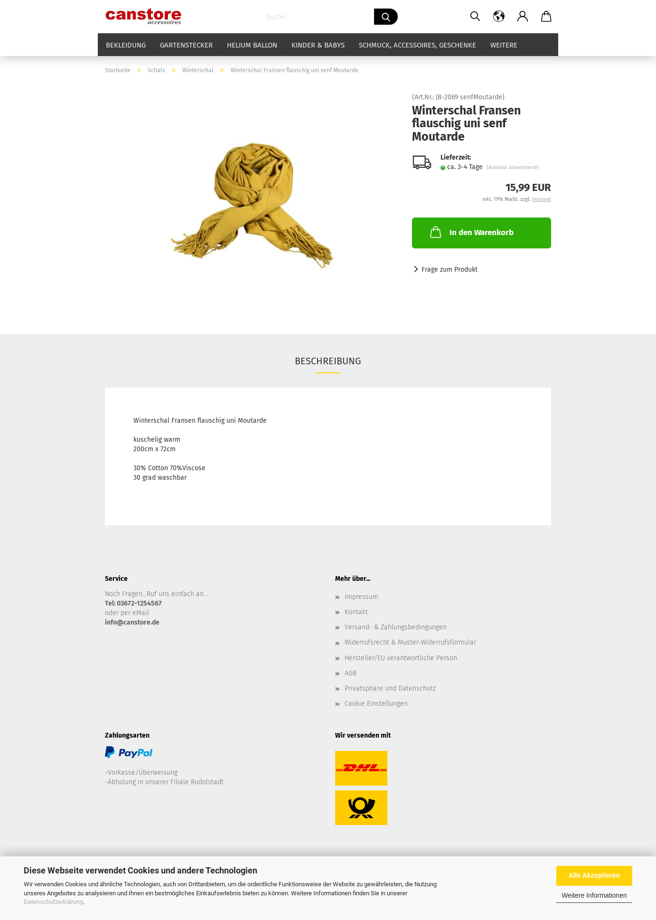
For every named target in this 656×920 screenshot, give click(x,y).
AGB (350, 673)
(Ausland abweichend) (513, 167)
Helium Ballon (252, 45)
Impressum (361, 597)
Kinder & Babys (318, 45)
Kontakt (356, 612)
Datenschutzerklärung (53, 901)
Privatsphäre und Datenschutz (390, 688)
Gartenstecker (186, 45)
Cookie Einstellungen (376, 704)
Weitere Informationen (594, 895)
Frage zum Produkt (450, 270)
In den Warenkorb (471, 231)
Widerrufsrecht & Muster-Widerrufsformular (410, 642)
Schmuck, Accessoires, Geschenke (417, 45)
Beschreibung (328, 361)
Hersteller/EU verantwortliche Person (401, 658)
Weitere (503, 45)
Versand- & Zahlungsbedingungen (396, 627)
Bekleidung (126, 45)
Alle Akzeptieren (594, 875)
